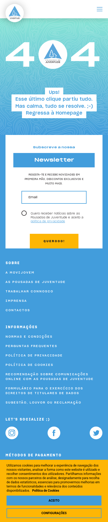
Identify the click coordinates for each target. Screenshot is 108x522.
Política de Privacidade (34, 355)
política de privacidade (48, 221)
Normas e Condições (29, 336)
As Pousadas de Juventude (35, 281)
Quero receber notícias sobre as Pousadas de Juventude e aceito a (57, 217)
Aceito (54, 500)
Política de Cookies (29, 364)
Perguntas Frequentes (31, 346)
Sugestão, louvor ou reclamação (43, 402)
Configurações (54, 513)
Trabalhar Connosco (29, 291)
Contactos (17, 310)
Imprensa (16, 300)
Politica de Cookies (45, 490)
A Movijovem (20, 272)
